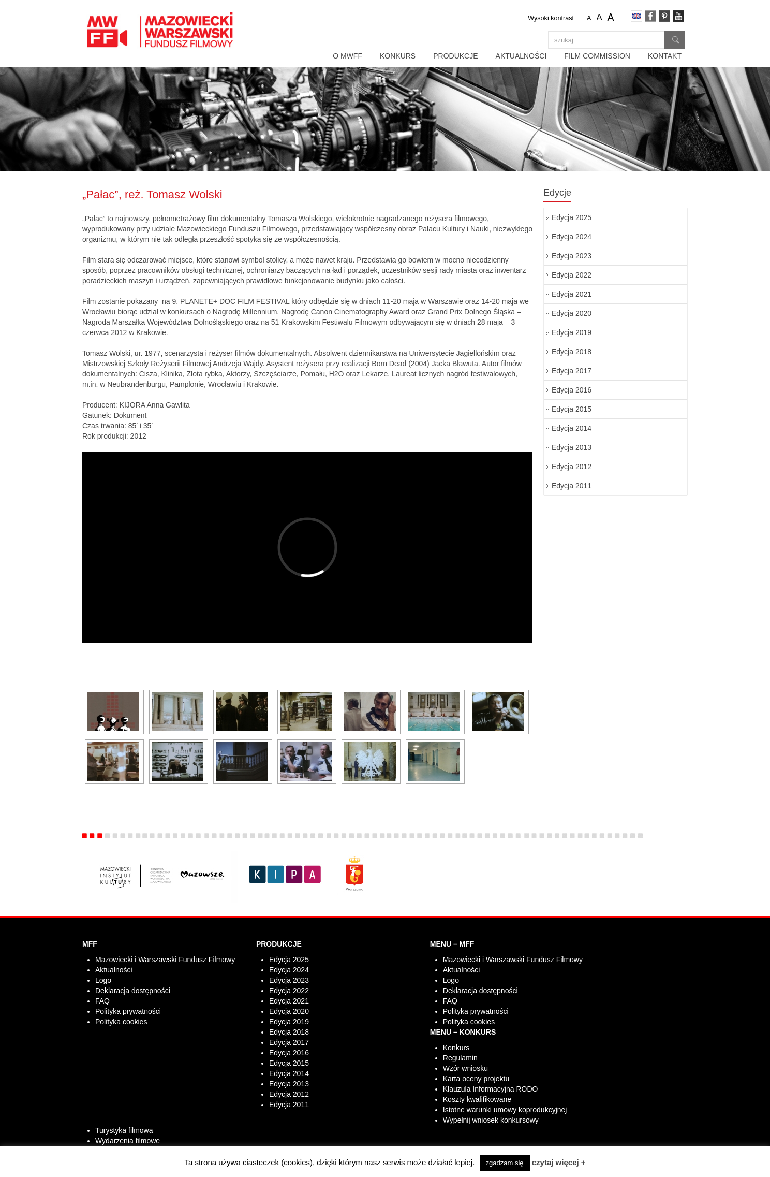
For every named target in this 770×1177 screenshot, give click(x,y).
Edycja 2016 (571, 390)
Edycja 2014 (571, 428)
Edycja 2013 (571, 447)
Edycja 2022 (571, 275)
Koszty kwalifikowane (477, 1099)
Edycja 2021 (571, 294)
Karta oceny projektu (476, 1078)
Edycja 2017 (571, 371)
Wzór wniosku (465, 1068)
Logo (103, 980)
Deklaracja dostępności (132, 990)
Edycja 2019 (571, 332)
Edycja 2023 (571, 256)
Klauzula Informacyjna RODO (490, 1089)
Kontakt (665, 56)
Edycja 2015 (571, 409)
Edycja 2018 (571, 351)
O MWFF (347, 56)
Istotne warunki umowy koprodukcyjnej (505, 1110)
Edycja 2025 (571, 217)
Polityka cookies (121, 1022)
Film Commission (597, 56)
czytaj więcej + (559, 1162)
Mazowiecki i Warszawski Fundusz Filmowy (165, 959)
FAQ (102, 1001)
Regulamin (460, 1058)
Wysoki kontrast (551, 18)
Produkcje (455, 56)
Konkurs (398, 56)
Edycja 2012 (571, 466)
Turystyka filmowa (124, 1130)
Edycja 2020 (571, 313)
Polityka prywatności (128, 1011)
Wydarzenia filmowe (127, 1141)
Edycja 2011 (571, 486)
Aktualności (521, 56)
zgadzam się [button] (505, 1163)
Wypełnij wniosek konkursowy (491, 1120)
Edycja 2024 (571, 237)
